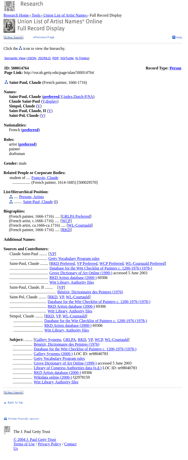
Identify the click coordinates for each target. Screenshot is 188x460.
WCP (66, 221)
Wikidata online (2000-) (53, 377)
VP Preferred (87, 263)
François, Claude (44, 178)
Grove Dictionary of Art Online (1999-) (80, 273)
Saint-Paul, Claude (38, 202)
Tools (36, 15)
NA (90, 96)
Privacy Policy (49, 444)
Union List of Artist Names (65, 15)
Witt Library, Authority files (71, 282)
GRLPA (69, 339)
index (68, 96)
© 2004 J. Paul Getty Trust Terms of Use (34, 441)
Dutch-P (80, 96)
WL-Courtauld (79, 225)
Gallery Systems (48, 339)
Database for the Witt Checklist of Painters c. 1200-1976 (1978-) (100, 268)
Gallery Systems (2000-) (53, 354)
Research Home (16, 15)
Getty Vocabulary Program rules (73, 258)
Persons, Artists (31, 197)
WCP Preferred (111, 263)
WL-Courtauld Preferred (145, 263)
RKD (66, 230)
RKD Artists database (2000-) (73, 278)
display (51, 101)
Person (175, 68)
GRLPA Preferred (76, 216)
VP (52, 254)
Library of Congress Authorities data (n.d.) (67, 368)
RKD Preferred (63, 263)
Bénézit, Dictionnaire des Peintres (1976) (90, 292)
